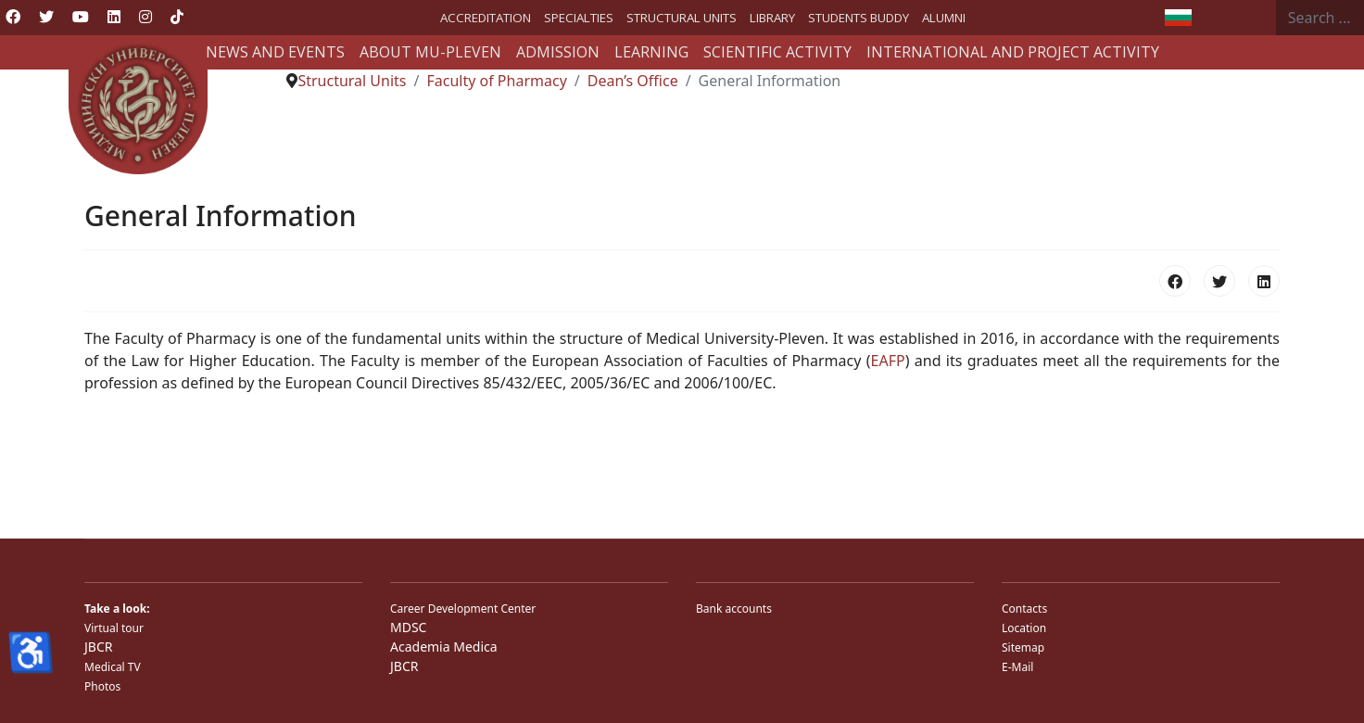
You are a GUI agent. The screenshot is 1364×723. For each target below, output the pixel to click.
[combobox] (1320, 17)
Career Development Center (463, 608)
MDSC (408, 627)
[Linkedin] (113, 16)
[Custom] (176, 16)
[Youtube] (80, 16)
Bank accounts (734, 608)
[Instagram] (145, 16)
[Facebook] (13, 16)
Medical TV (112, 667)
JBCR (98, 646)
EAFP (888, 360)
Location (1024, 628)
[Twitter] (46, 16)
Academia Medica (444, 646)
